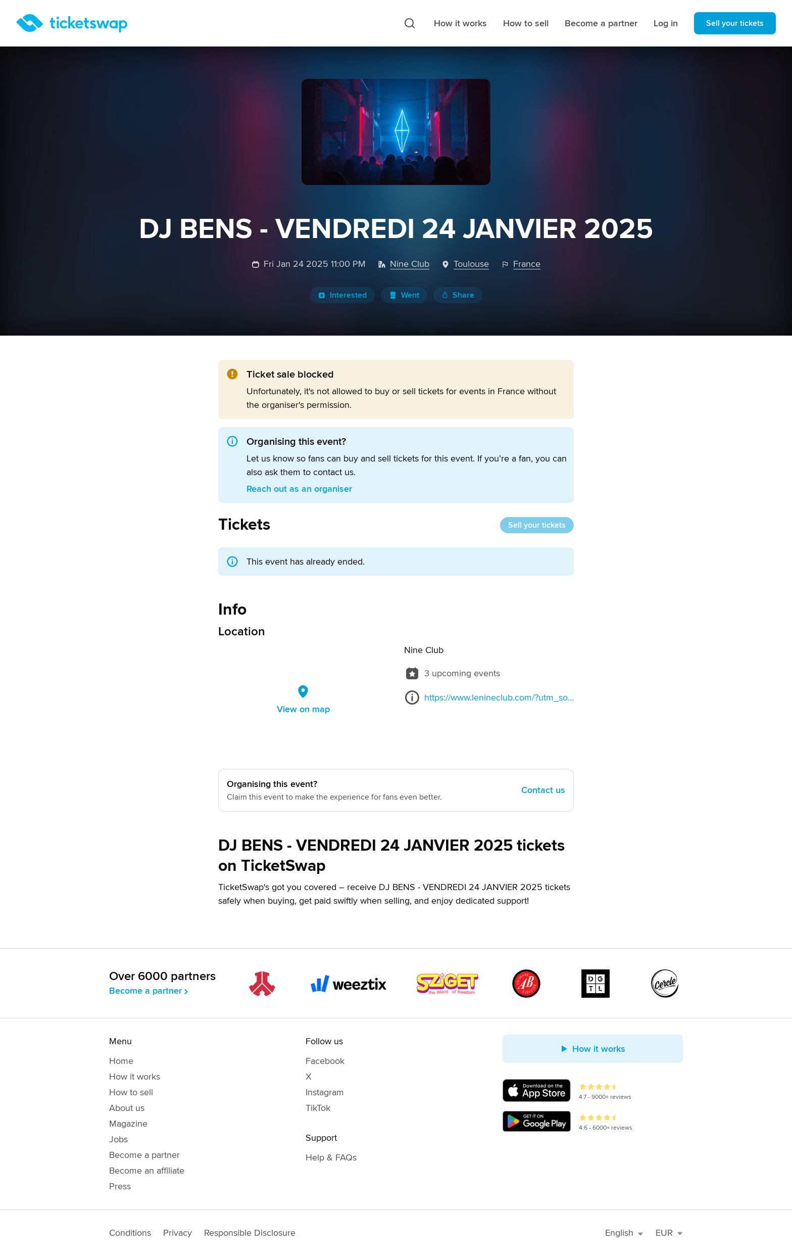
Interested (342, 295)
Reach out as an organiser (299, 488)
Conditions (130, 1232)
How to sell (526, 23)
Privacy (177, 1232)
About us (126, 1107)
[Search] (410, 23)
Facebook (325, 1060)
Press (120, 1186)
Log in (666, 23)
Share (457, 295)
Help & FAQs (331, 1157)
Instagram (325, 1092)
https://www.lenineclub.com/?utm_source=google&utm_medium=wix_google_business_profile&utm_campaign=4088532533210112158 (499, 697)
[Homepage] (71, 23)
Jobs (118, 1139)
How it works (460, 23)
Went (404, 295)
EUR (669, 1232)
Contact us (543, 790)
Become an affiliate (146, 1170)
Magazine (128, 1123)
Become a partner (601, 23)
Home (121, 1060)
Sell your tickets (735, 23)
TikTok (318, 1107)
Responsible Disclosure (249, 1232)
